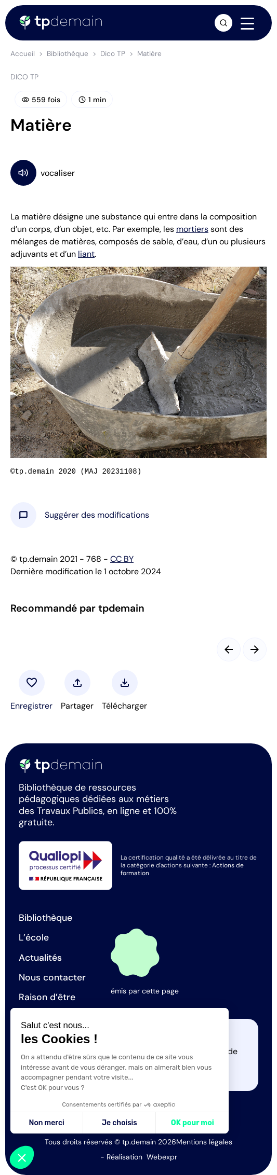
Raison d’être (47, 997)
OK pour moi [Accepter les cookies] (192, 1122)
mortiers (192, 229)
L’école (34, 937)
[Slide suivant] (255, 649)
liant (86, 253)
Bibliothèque (67, 53)
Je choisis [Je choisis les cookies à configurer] (119, 1122)
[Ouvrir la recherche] (223, 23)
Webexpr (162, 1157)
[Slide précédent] (229, 649)
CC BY (122, 559)
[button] (97, 515)
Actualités (40, 957)
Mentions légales (204, 1141)
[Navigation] (247, 23)
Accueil (22, 53)
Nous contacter (52, 977)
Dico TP (112, 53)
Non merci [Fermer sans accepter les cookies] (46, 1122)
